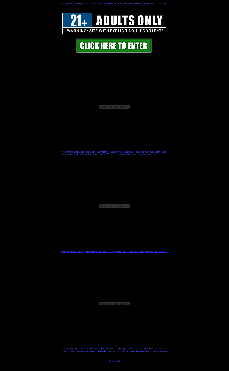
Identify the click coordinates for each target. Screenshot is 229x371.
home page (114, 361)
